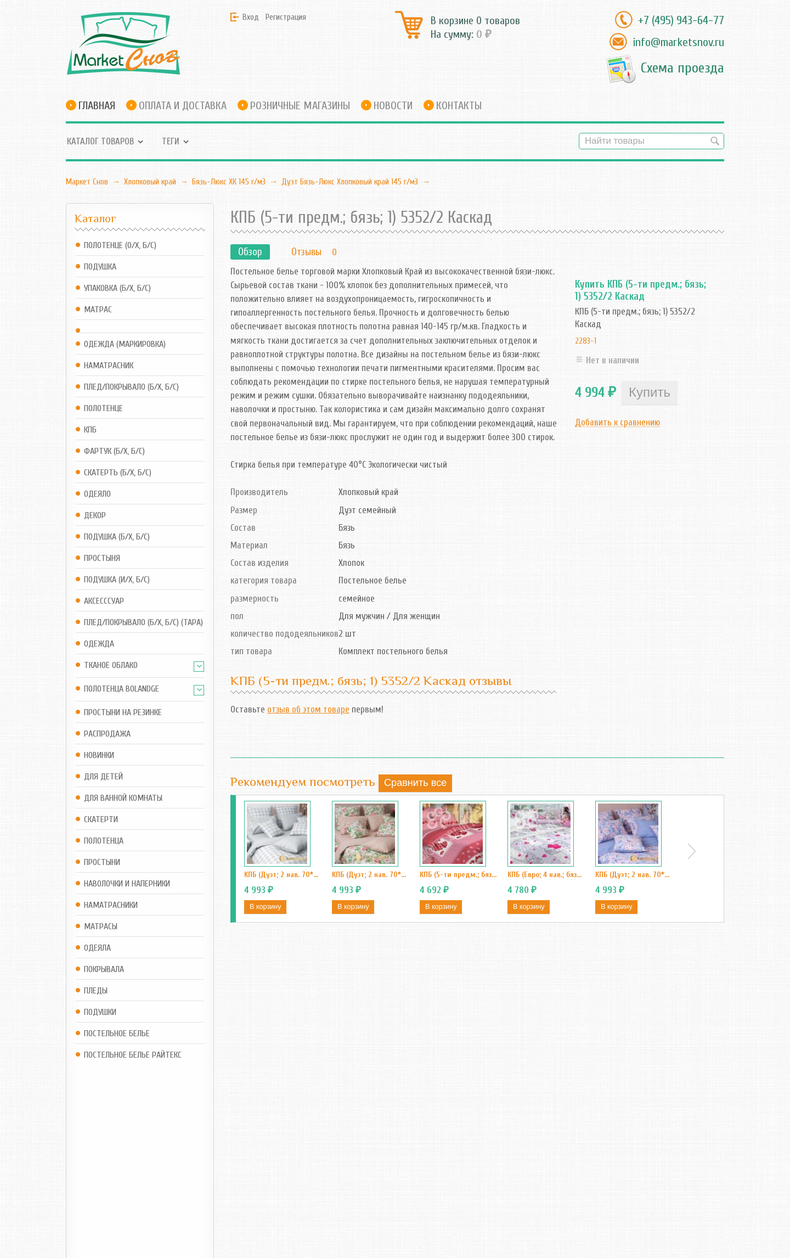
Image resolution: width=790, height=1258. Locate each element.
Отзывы (306, 252)
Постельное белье (117, 1034)
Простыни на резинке (123, 713)
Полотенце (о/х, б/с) (120, 246)
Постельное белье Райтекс (133, 1055)
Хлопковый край (150, 182)
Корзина (193, 1165)
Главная (96, 105)
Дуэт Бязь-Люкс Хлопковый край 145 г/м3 (349, 182)
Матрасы (100, 927)
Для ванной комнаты (123, 798)
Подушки (100, 1012)
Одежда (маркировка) (125, 344)
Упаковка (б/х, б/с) (117, 288)
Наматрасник (108, 366)
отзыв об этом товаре (308, 709)
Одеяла (97, 948)
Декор (95, 516)
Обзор (250, 252)
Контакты (459, 105)
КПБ (90, 430)
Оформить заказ (208, 1180)
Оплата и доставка (183, 105)
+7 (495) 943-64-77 (681, 20)
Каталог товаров (100, 141)
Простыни (102, 862)
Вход (250, 17)
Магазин (194, 1144)
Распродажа (107, 734)
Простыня (102, 558)
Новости (393, 105)
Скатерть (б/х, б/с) (117, 473)
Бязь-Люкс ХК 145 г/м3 (229, 182)
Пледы (96, 991)
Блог (271, 1144)
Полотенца (103, 841)
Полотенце (103, 409)
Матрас (98, 310)
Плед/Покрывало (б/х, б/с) (131, 387)
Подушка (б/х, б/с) (117, 537)
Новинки (99, 755)
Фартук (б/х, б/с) (114, 451)
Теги (170, 141)
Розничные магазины (300, 105)
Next (692, 851)
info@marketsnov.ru (678, 42)
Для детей (103, 777)
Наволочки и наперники (127, 884)
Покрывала (104, 969)
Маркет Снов (87, 182)
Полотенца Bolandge (121, 689)
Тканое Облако (111, 665)
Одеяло (97, 494)
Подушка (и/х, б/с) (117, 580)
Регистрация (286, 17)
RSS (268, 1165)
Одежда (99, 644)
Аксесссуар (104, 601)
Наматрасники (111, 905)
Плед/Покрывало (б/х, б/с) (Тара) (143, 623)
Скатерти (101, 820)
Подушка (100, 267)
